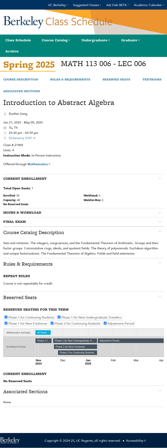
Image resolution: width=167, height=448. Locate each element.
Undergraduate (96, 40)
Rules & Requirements (70, 79)
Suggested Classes (87, 4)
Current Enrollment (25, 179)
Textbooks (152, 79)
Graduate (130, 40)
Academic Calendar (149, 4)
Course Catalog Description (33, 232)
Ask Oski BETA (118, 4)
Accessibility (136, 440)
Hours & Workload (22, 212)
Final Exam (14, 222)
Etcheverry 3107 (22, 137)
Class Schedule (18, 40)
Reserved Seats (116, 79)
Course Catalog (56, 40)
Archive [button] (12, 51)
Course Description (20, 79)
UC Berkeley (58, 4)
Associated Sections (21, 91)
